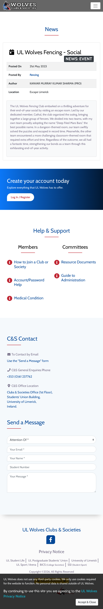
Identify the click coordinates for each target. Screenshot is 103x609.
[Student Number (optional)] (51, 467)
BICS (52, 564)
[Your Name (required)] (51, 458)
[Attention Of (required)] (51, 440)
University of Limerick (84, 560)
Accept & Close (87, 602)
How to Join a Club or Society (31, 264)
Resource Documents (78, 262)
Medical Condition (28, 298)
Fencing (34, 75)
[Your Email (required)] (51, 449)
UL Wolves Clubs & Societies (51, 530)
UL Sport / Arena (26, 564)
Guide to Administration (73, 277)
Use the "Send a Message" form (28, 361)
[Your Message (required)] (51, 483)
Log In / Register (20, 197)
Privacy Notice (51, 551)
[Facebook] (51, 540)
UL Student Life (15, 560)
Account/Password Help (29, 282)
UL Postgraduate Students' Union (48, 560)
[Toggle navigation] (95, 5)
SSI (77, 564)
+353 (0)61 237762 (19, 377)
